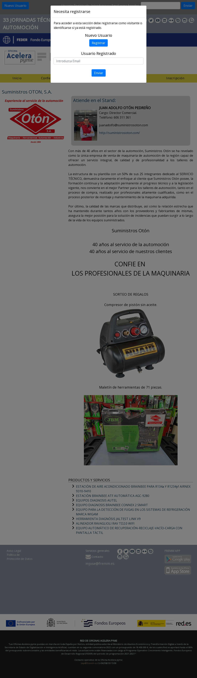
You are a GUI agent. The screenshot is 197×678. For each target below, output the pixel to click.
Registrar (98, 43)
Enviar (98, 73)
